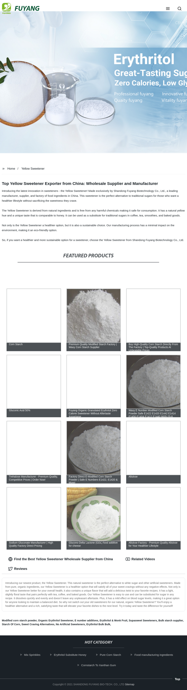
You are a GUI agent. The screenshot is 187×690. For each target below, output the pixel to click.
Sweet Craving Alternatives (38, 624)
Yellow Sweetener (33, 168)
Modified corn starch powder (19, 620)
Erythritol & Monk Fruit (113, 620)
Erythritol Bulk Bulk (98, 624)
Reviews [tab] (17, 569)
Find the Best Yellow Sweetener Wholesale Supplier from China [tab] (60, 559)
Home (11, 168)
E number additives (86, 620)
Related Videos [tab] (140, 559)
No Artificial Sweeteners (70, 624)
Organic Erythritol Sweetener (55, 620)
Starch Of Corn (11, 624)
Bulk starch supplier (171, 620)
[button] (167, 8)
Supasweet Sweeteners (143, 620)
